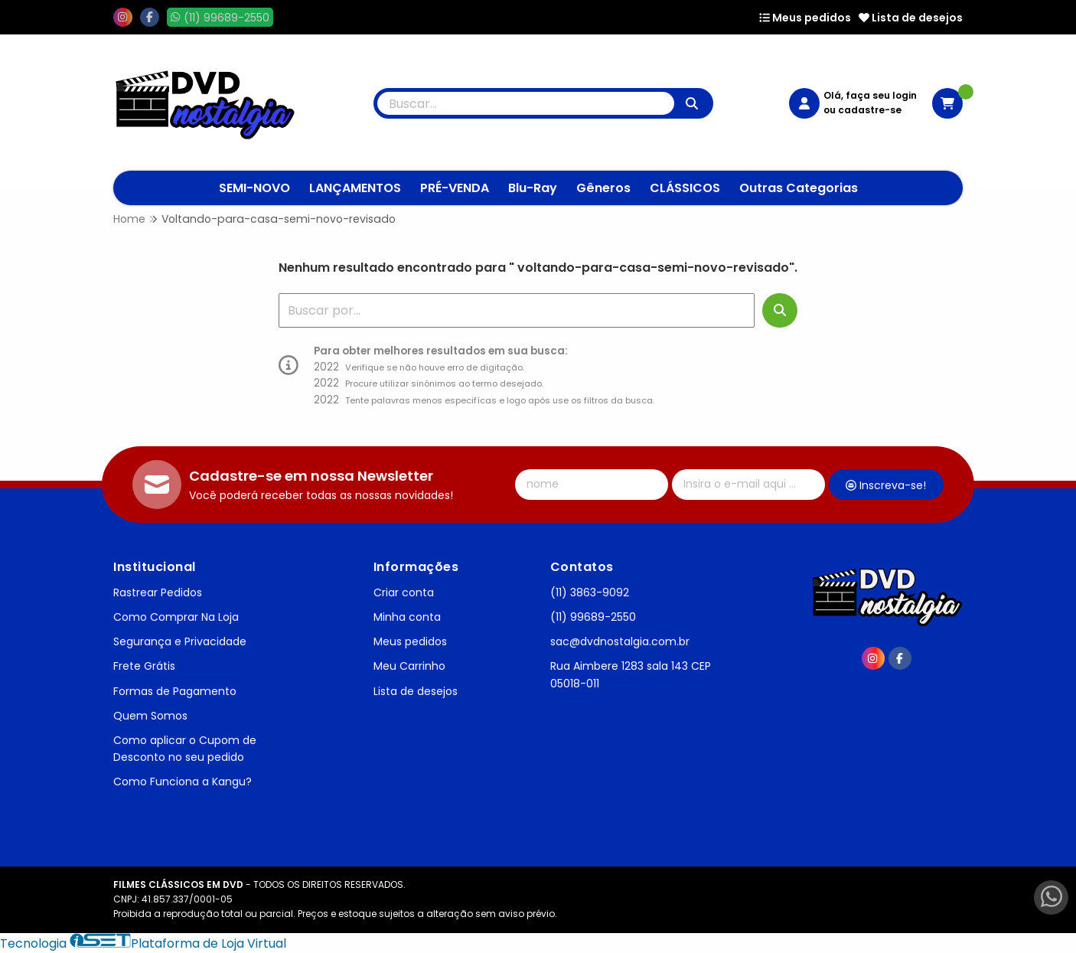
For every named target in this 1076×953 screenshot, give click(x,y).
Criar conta (403, 592)
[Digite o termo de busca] (525, 103)
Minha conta (407, 617)
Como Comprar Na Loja (176, 617)
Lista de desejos (911, 17)
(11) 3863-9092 (589, 592)
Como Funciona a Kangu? (182, 781)
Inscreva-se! (886, 485)
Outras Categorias (798, 188)
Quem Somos (150, 715)
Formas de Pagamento (174, 691)
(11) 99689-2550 (593, 617)
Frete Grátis (144, 666)
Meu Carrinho (409, 666)
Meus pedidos (805, 17)
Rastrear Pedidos (157, 592)
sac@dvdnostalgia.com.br (620, 641)
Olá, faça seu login (870, 95)
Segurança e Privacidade (179, 641)
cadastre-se (870, 109)
